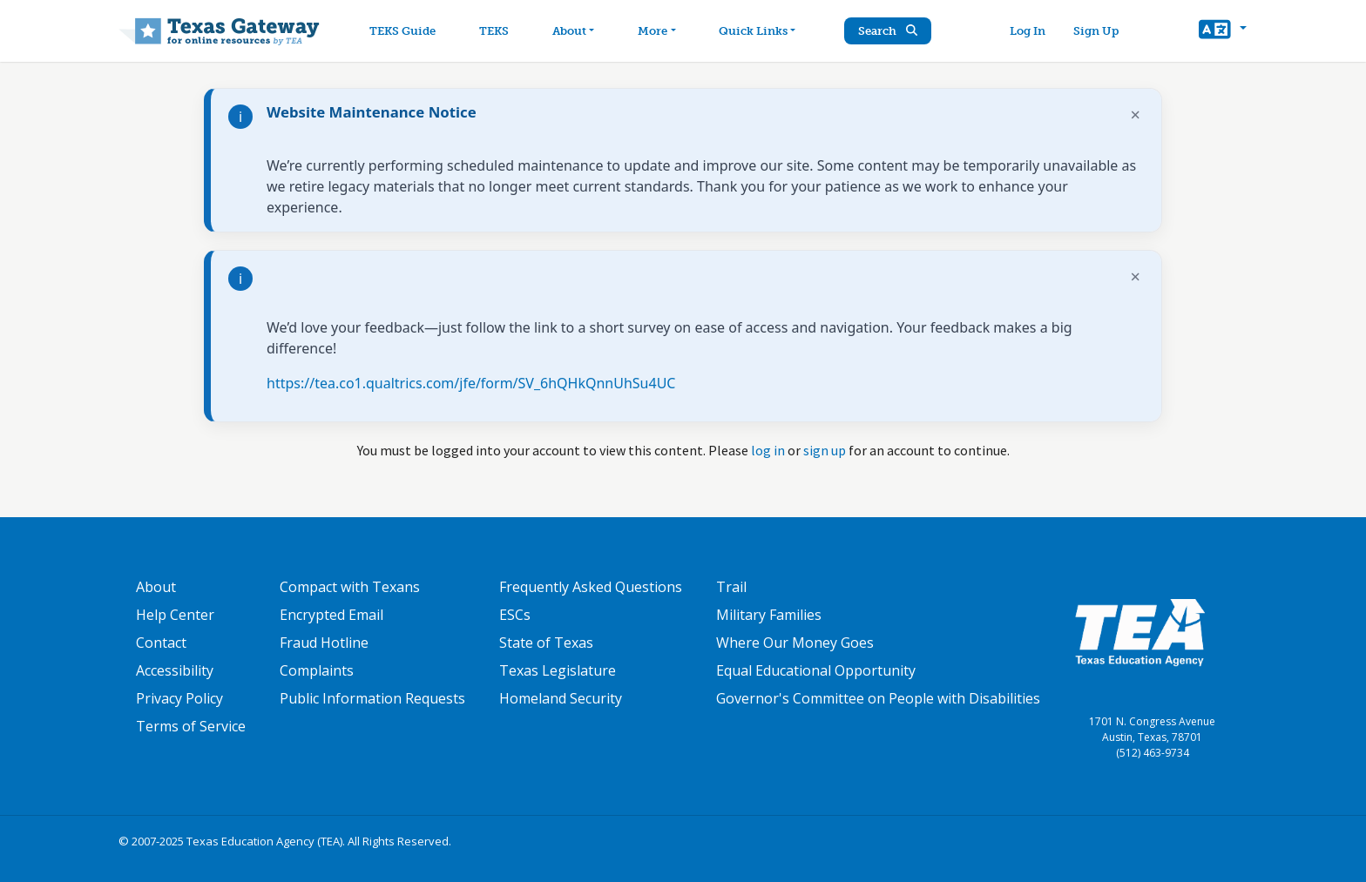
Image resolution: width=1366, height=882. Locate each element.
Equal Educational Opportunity (816, 670)
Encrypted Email (331, 614)
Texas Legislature (557, 670)
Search (887, 30)
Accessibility (174, 670)
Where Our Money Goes (795, 642)
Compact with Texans (350, 586)
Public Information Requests (372, 698)
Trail (731, 586)
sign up (824, 450)
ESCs (515, 614)
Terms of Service (191, 726)
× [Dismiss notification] (1135, 114)
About (156, 586)
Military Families (769, 614)
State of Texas (546, 642)
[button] (1223, 31)
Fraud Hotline (324, 642)
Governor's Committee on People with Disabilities (878, 698)
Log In (1027, 30)
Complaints (317, 670)
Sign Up (1096, 30)
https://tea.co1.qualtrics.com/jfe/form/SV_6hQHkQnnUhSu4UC (471, 383)
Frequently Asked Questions (590, 586)
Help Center (175, 614)
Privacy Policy (179, 698)
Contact (161, 642)
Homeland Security (560, 698)
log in (768, 450)
